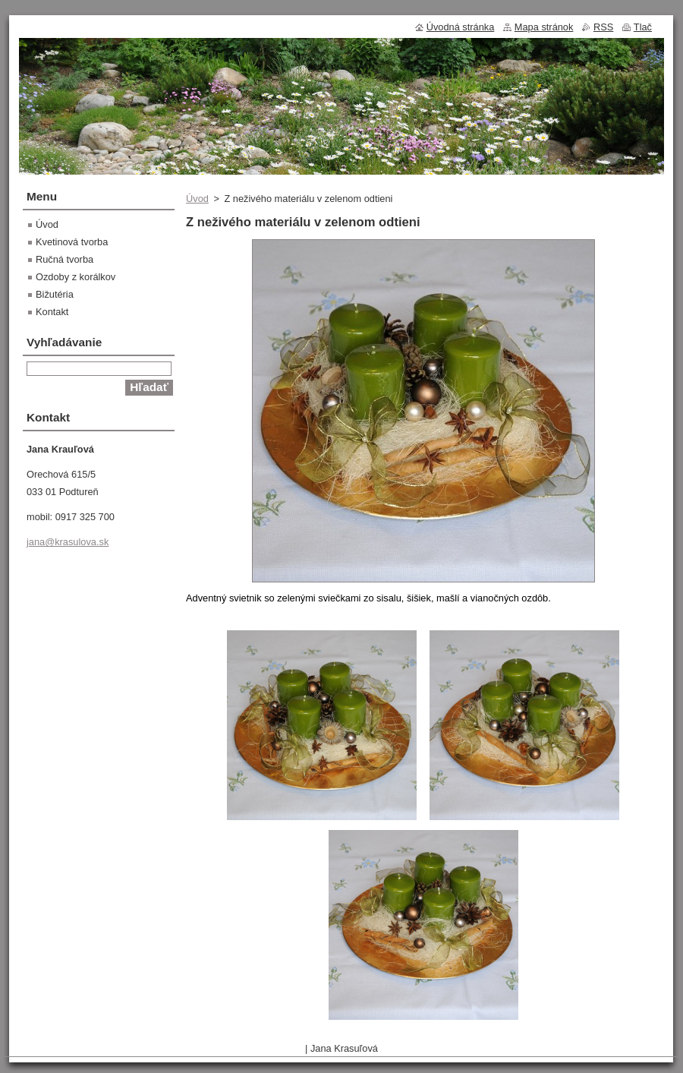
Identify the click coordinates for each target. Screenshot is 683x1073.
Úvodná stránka (460, 27)
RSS (603, 27)
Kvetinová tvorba (72, 242)
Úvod (197, 198)
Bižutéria (55, 294)
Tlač (643, 27)
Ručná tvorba (64, 259)
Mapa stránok (544, 27)
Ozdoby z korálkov (75, 276)
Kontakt (52, 311)
